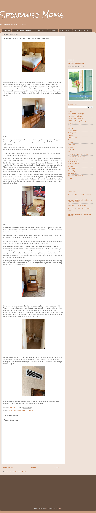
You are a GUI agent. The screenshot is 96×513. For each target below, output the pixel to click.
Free (69, 140)
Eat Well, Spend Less (76, 63)
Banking (70, 128)
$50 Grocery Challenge (22, 30)
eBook (70, 178)
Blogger (59, 508)
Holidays (70, 147)
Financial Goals (72, 137)
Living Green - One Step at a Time (78, 154)
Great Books (71, 144)
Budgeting (53, 30)
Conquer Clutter (72, 130)
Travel (19, 410)
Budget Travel (12, 410)
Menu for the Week (73, 161)
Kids (69, 152)
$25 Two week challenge (75, 118)
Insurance (71, 149)
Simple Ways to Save (74, 171)
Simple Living (40, 30)
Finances (70, 135)
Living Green (65, 30)
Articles (70, 125)
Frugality (70, 142)
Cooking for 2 (72, 133)
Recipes (70, 166)
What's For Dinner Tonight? (76, 175)
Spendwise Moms (32, 14)
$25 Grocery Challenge (75, 116)
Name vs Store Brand (82, 30)
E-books (7, 30)
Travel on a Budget (27, 410)
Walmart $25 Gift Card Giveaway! (78, 205)
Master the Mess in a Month (76, 159)
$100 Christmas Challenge (76, 113)
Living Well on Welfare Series (76, 156)
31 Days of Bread (73, 123)
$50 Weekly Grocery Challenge (77, 121)
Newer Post (8, 468)
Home (33, 468)
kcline (47, 508)
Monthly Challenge (73, 164)
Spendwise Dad (72, 173)
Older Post (59, 468)
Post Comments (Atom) (19, 472)
